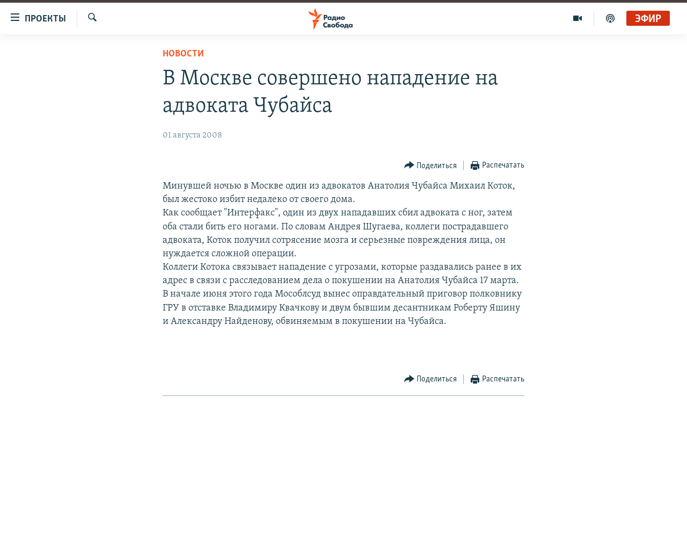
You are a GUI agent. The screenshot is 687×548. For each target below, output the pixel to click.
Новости (183, 54)
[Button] (430, 165)
